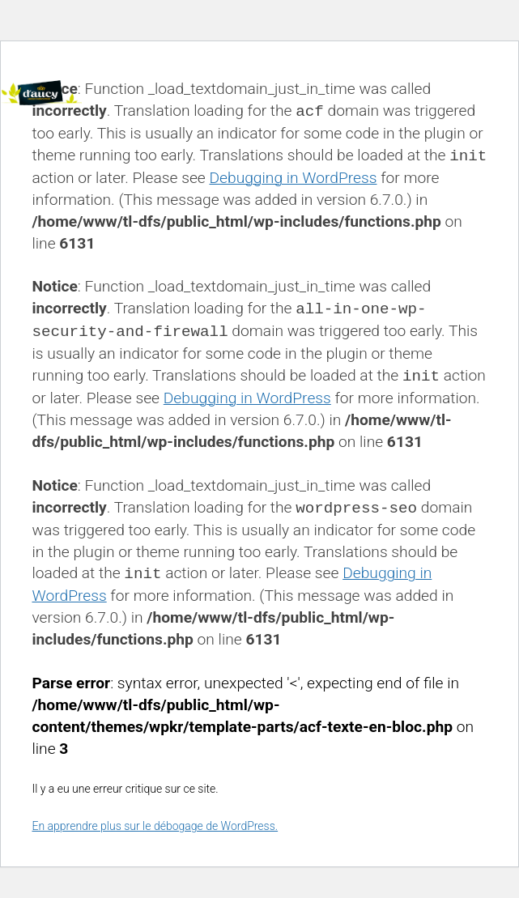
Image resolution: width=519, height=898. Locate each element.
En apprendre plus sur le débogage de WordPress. (155, 825)
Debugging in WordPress (292, 177)
